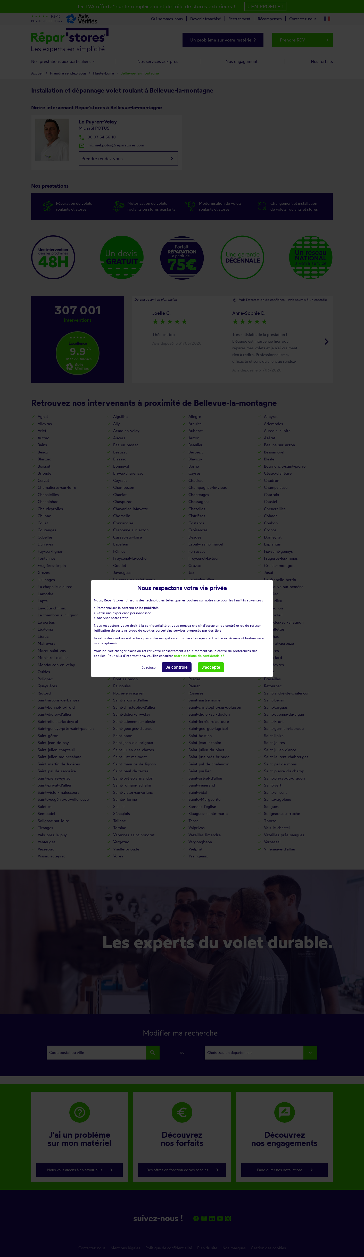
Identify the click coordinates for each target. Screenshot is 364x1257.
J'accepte (211, 667)
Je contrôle (176, 667)
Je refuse (148, 667)
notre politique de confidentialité (199, 656)
